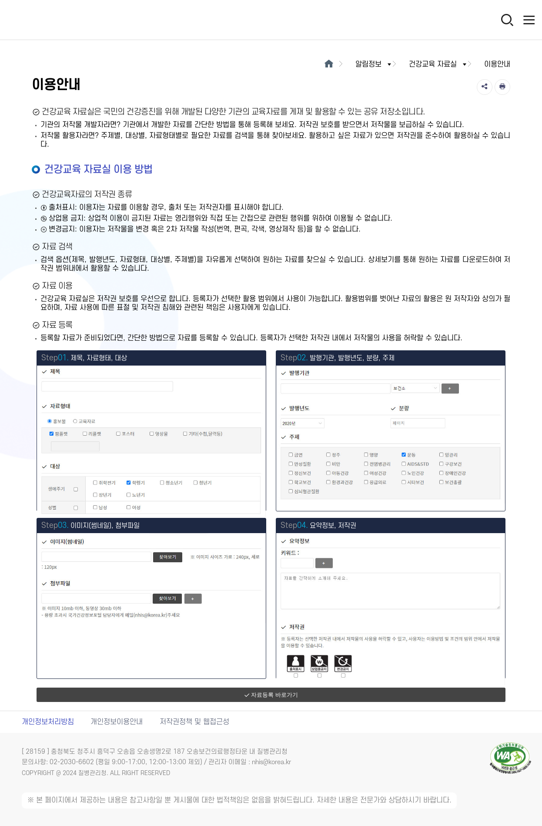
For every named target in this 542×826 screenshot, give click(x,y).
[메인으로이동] (328, 64)
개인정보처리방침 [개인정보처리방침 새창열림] (48, 722)
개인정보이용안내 (116, 722)
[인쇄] (502, 87)
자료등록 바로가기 (271, 695)
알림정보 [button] (374, 64)
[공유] (484, 87)
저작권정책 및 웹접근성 (194, 722)
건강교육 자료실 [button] (438, 64)
